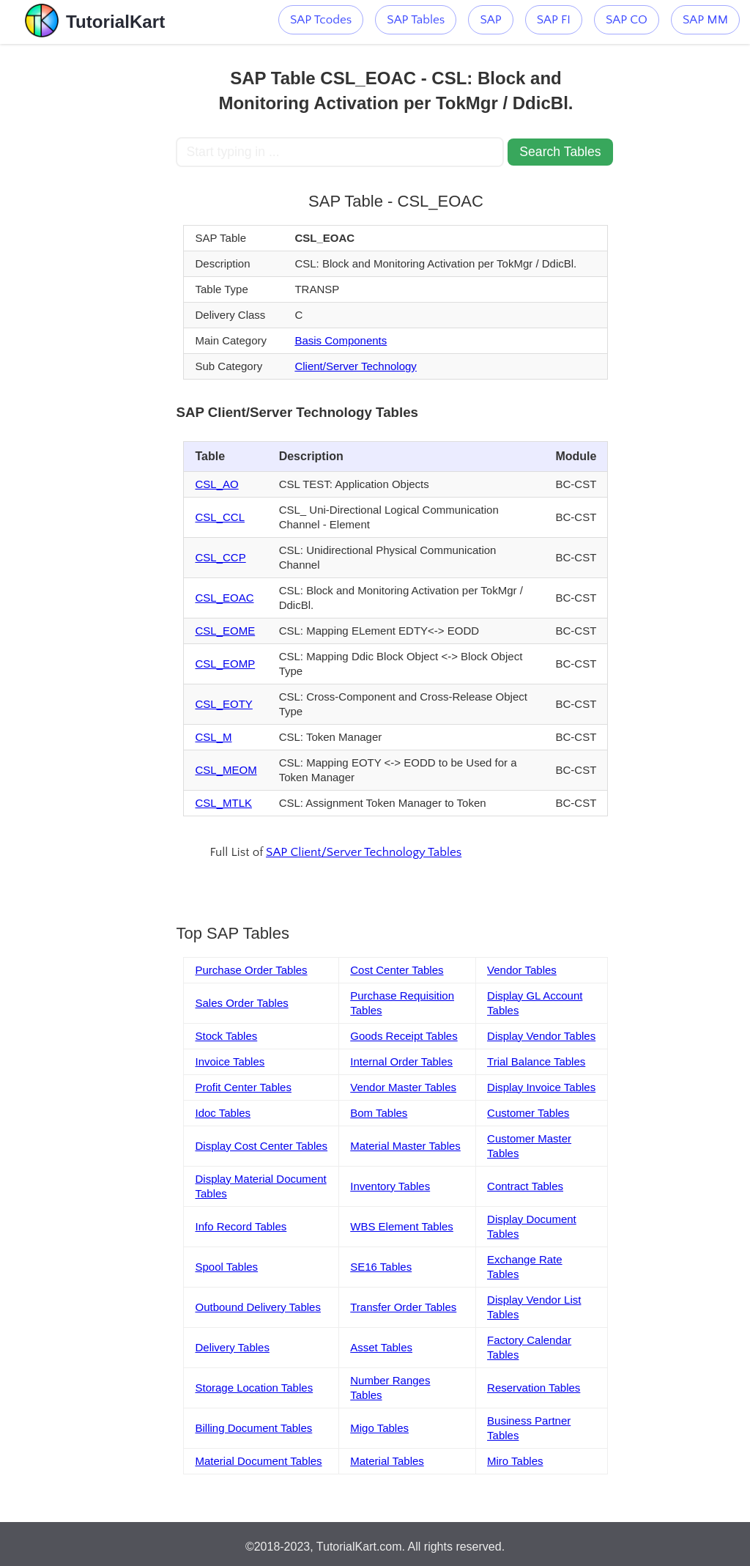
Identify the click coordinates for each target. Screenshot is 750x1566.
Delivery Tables (232, 1347)
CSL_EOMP (225, 663)
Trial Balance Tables (536, 1061)
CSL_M (213, 737)
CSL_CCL (220, 517)
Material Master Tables (405, 1146)
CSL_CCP (220, 557)
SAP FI (554, 19)
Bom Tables (378, 1113)
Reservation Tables (533, 1387)
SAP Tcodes (321, 19)
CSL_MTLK (223, 803)
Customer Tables (528, 1113)
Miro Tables (515, 1461)
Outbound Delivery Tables (258, 1307)
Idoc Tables (222, 1113)
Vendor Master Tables (403, 1087)
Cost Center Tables (396, 970)
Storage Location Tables (254, 1387)
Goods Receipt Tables (403, 1036)
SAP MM (705, 19)
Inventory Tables (390, 1186)
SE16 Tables (381, 1266)
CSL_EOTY (223, 704)
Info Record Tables (240, 1226)
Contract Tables (525, 1186)
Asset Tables (381, 1347)
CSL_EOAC (224, 597)
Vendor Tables (522, 970)
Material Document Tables (258, 1461)
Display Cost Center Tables (261, 1146)
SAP (490, 19)
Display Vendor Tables (541, 1036)
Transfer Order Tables (403, 1307)
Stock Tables (226, 1036)
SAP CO (626, 19)
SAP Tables (416, 19)
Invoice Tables (229, 1061)
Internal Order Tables (401, 1061)
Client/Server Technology (355, 366)
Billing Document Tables (253, 1428)
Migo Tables (379, 1428)
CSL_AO (216, 484)
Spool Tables (226, 1266)
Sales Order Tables (241, 1003)
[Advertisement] (87, 264)
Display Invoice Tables (541, 1087)
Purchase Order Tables (251, 970)
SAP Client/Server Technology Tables (363, 852)
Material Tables (387, 1461)
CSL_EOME (225, 630)
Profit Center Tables (243, 1087)
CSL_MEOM (225, 770)
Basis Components (340, 340)
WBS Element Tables (401, 1226)
